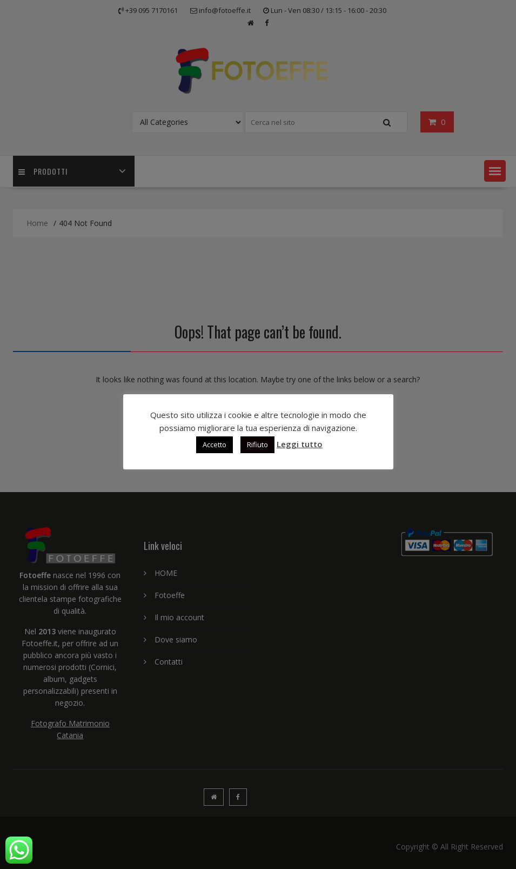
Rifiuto (257, 444)
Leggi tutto (300, 444)
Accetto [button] (214, 444)
